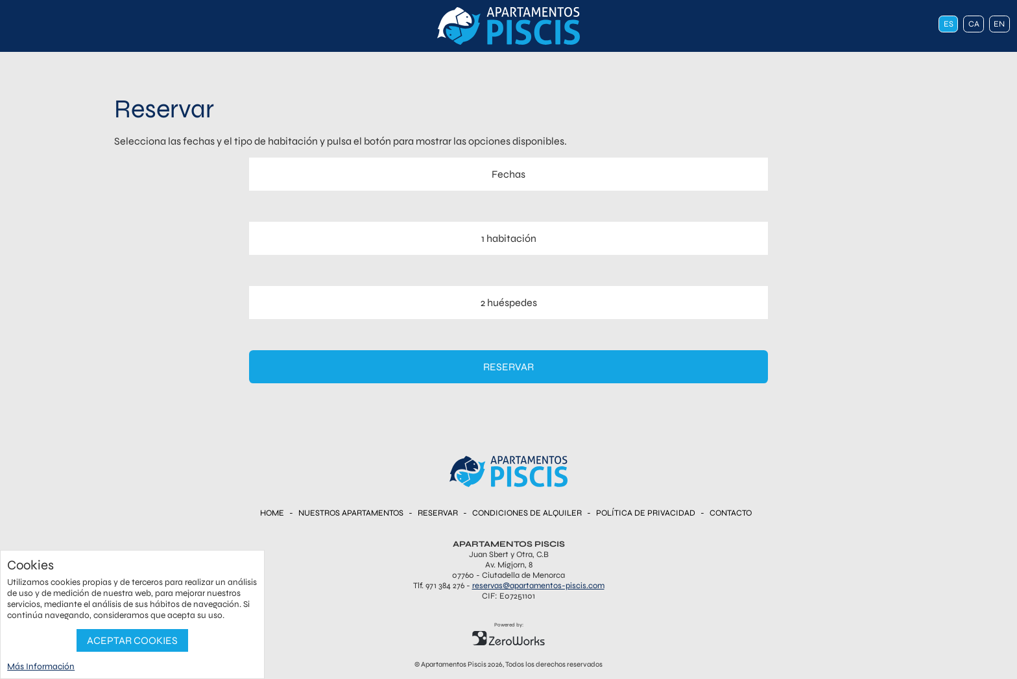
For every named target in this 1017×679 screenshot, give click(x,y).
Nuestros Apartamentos (350, 513)
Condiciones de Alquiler (527, 513)
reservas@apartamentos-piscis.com (538, 585)
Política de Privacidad (645, 513)
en (999, 24)
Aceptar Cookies (132, 640)
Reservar (508, 367)
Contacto (731, 513)
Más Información (41, 666)
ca (973, 24)
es (948, 24)
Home (272, 513)
